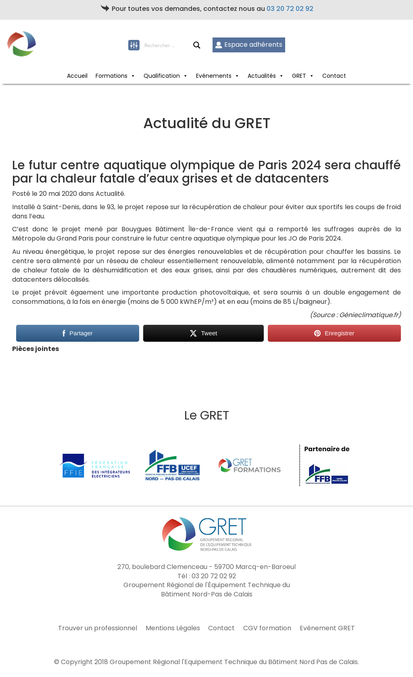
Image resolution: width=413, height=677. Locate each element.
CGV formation (267, 628)
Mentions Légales (173, 628)
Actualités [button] (262, 76)
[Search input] (168, 45)
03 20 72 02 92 (290, 8)
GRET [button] (299, 76)
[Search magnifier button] (196, 45)
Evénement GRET (327, 628)
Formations (111, 76)
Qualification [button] (162, 76)
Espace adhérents (248, 44)
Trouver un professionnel (97, 628)
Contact (334, 76)
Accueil (77, 76)
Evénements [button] (214, 76)
